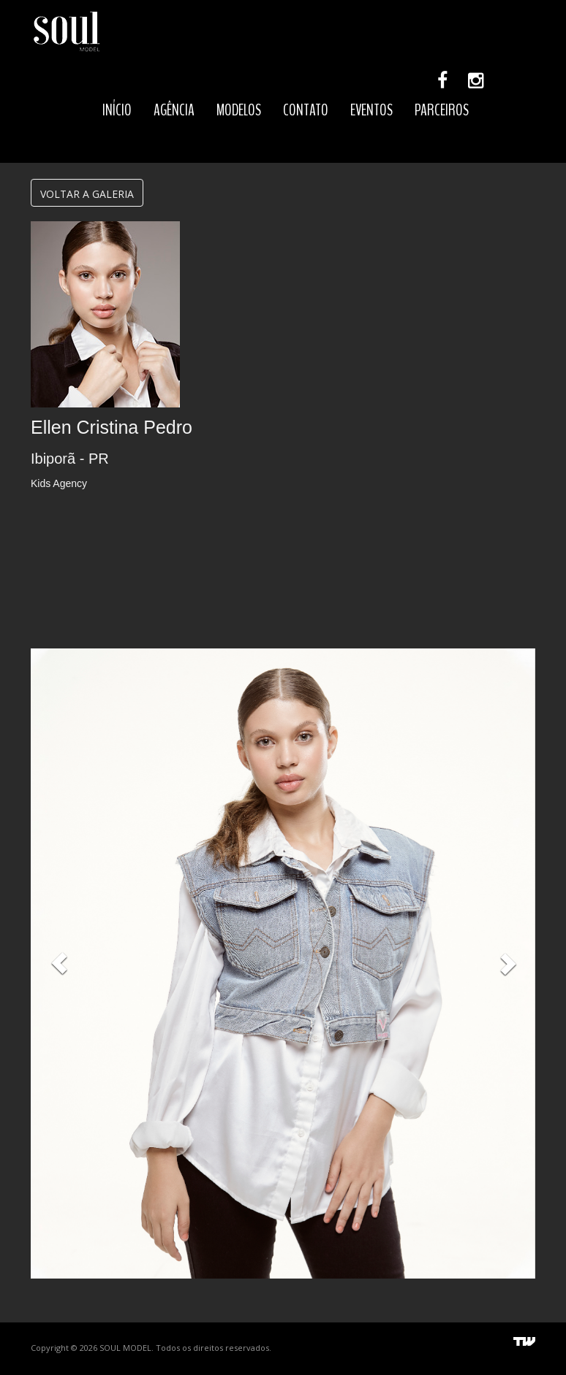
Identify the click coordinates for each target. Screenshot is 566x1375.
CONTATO (305, 110)
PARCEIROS (442, 110)
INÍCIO (117, 110)
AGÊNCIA (174, 110)
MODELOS (238, 110)
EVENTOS (371, 110)
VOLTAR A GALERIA (87, 194)
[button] (59, 963)
